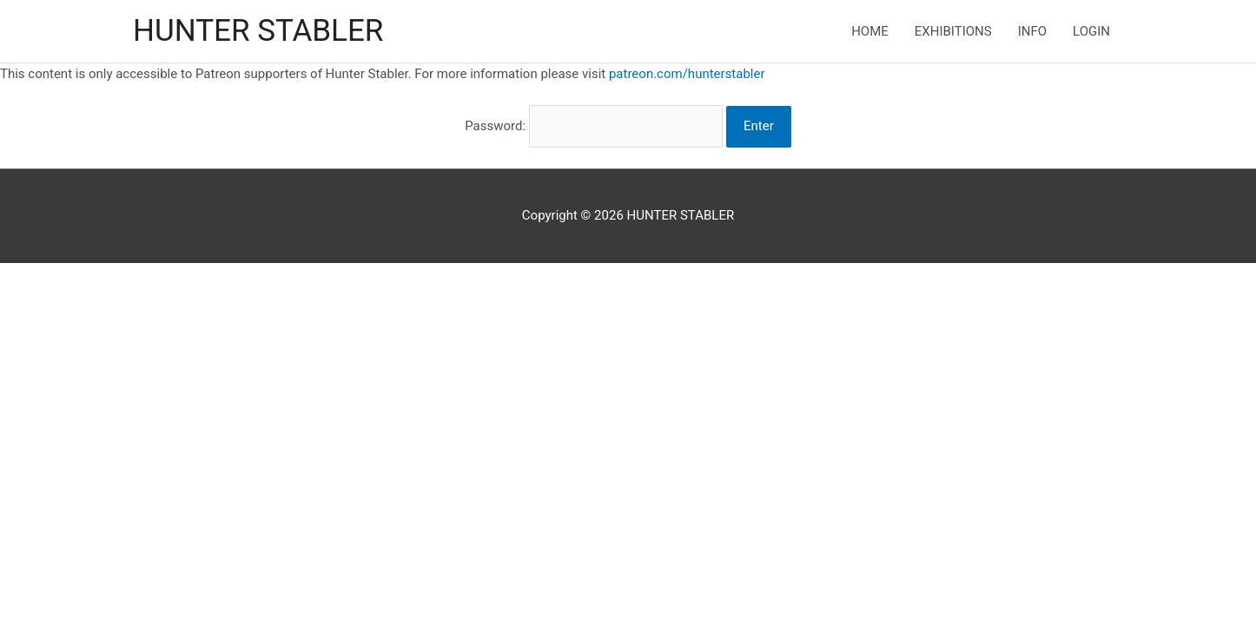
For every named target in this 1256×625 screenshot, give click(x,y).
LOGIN (1091, 31)
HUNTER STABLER (258, 31)
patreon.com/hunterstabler (687, 74)
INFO (1032, 31)
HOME (870, 31)
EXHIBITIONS (953, 31)
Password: (594, 126)
